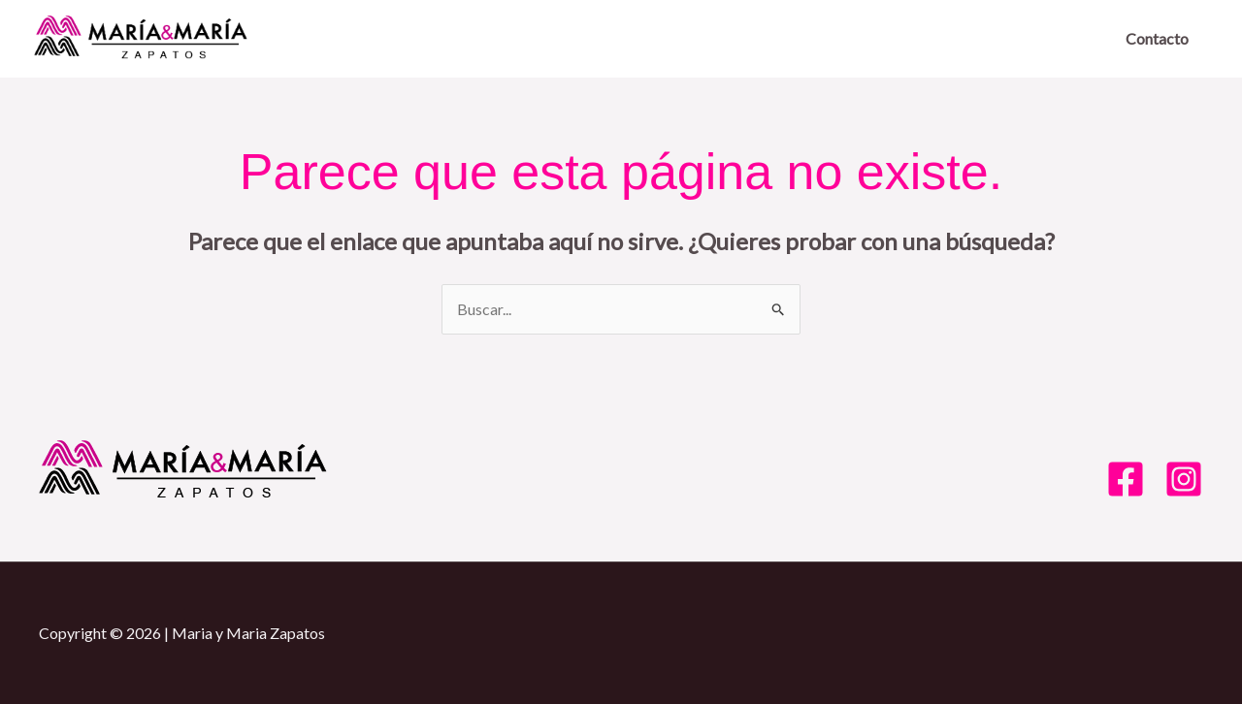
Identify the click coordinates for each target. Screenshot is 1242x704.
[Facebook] (1125, 479)
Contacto (1157, 38)
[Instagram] (1183, 479)
